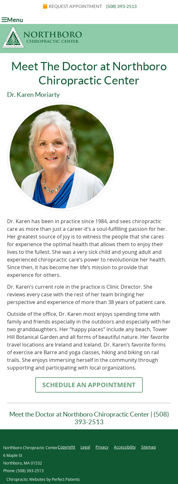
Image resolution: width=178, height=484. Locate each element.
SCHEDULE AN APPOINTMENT (89, 384)
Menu (12, 19)
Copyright (66, 446)
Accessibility (125, 446)
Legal (85, 446)
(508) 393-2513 (121, 6)
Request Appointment (72, 6)
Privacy (102, 446)
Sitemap (148, 446)
